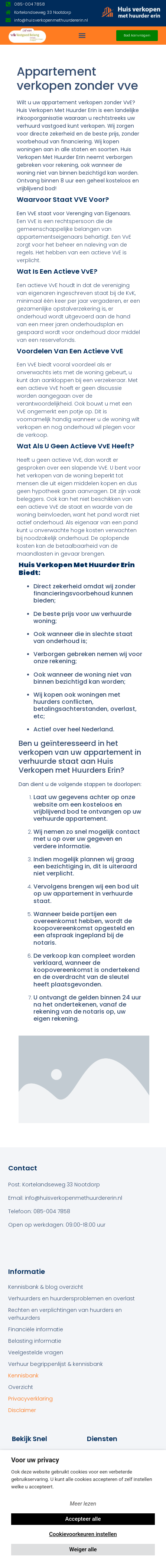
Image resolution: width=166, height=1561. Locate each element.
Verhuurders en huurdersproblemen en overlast (71, 1298)
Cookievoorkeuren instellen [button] (83, 1534)
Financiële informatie (35, 1329)
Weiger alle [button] (83, 1549)
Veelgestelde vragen (35, 1352)
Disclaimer (22, 1410)
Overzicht (20, 1387)
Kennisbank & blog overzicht (45, 1287)
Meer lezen (83, 1503)
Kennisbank (23, 1375)
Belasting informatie (34, 1341)
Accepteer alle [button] (83, 1519)
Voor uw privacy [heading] (35, 1460)
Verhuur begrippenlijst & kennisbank (55, 1364)
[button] (82, 35)
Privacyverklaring (30, 1398)
